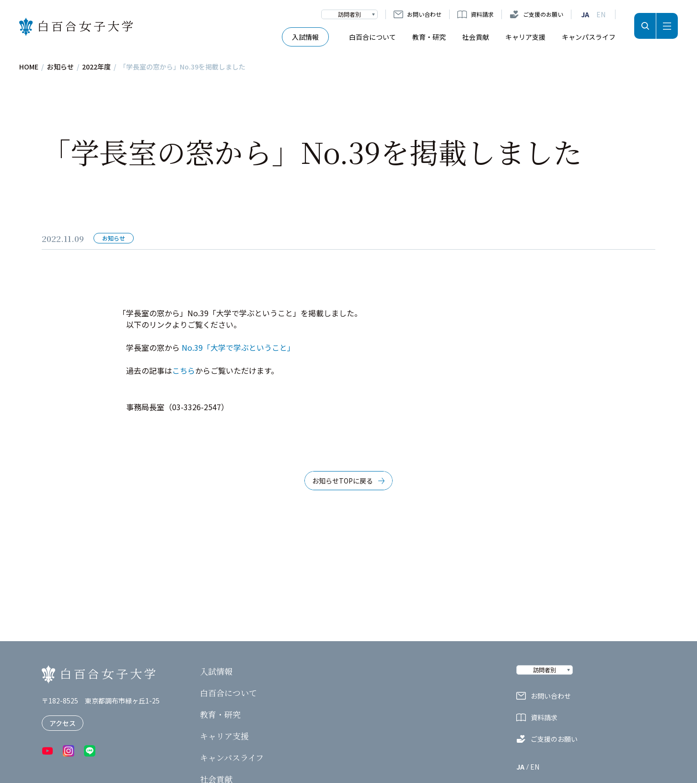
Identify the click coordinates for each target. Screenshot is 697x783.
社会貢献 (475, 37)
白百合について (372, 37)
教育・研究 (429, 37)
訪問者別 (349, 14)
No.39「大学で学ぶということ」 (237, 347)
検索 (645, 26)
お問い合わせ (424, 14)
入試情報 (305, 37)
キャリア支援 (525, 37)
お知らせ (60, 66)
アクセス (62, 723)
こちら (183, 370)
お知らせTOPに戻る (342, 480)
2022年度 (96, 66)
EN (600, 14)
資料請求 (482, 14)
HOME (28, 66)
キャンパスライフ (589, 37)
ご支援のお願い (543, 14)
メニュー (667, 26)
